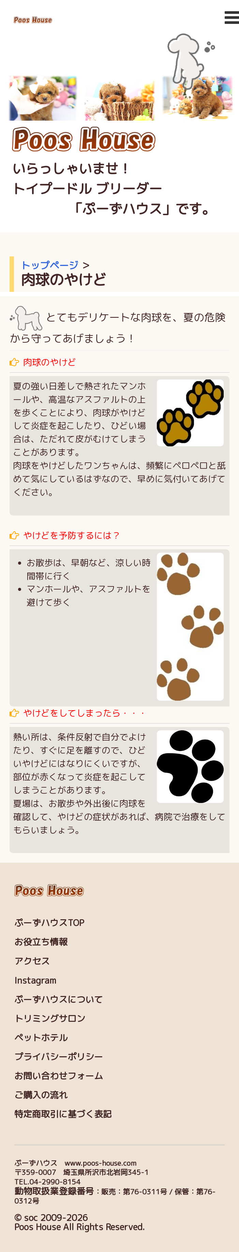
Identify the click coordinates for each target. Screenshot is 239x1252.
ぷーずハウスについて (58, 999)
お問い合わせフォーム (58, 1076)
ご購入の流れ (41, 1095)
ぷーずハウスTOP (49, 922)
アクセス (32, 961)
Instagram (35, 980)
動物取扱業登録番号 (54, 1191)
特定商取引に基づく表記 (63, 1114)
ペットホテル (41, 1037)
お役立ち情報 (41, 942)
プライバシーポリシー (58, 1056)
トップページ (49, 265)
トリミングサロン (49, 1018)
